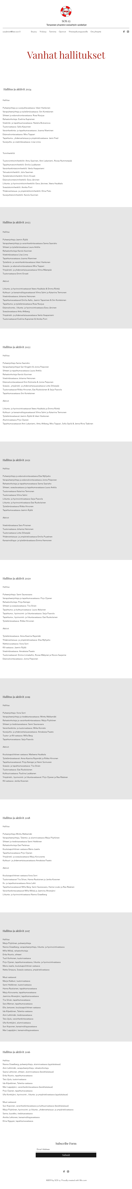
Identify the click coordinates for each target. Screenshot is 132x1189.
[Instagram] (128, 31)
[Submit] (66, 1155)
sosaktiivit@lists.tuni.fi (11, 31)
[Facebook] (124, 31)
